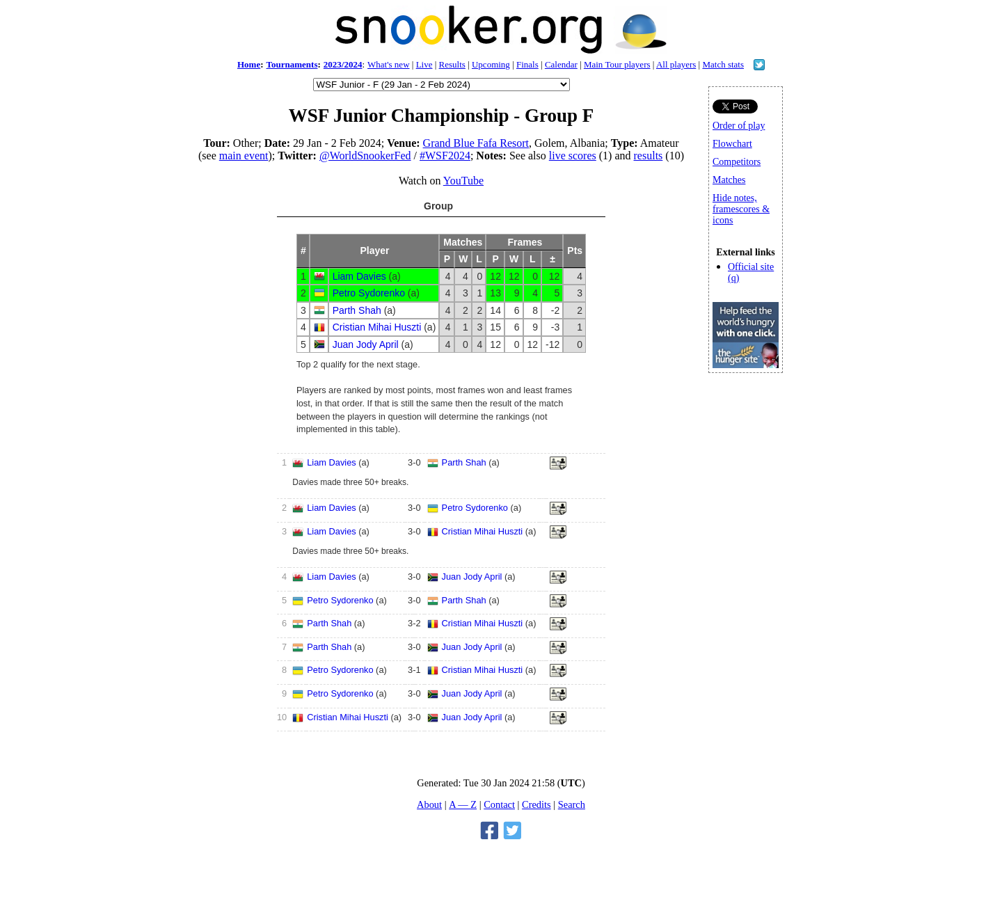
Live (424, 64)
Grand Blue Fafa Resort (476, 143)
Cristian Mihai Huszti (377, 327)
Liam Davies (359, 276)
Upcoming (491, 64)
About (429, 804)
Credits (536, 804)
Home (248, 64)
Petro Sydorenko (369, 293)
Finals (527, 64)
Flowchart (732, 143)
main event (244, 155)
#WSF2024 (445, 155)
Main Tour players (617, 64)
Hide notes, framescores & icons (741, 209)
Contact (499, 804)
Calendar (561, 64)
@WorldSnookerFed (365, 155)
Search (571, 804)
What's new (388, 64)
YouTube (463, 180)
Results (452, 64)
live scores (572, 155)
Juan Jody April (366, 344)
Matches (729, 180)
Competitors (737, 162)
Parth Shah (357, 310)
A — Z (463, 804)
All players (676, 64)
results (648, 155)
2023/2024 (343, 64)
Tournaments (292, 64)
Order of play (739, 125)
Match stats (723, 64)
